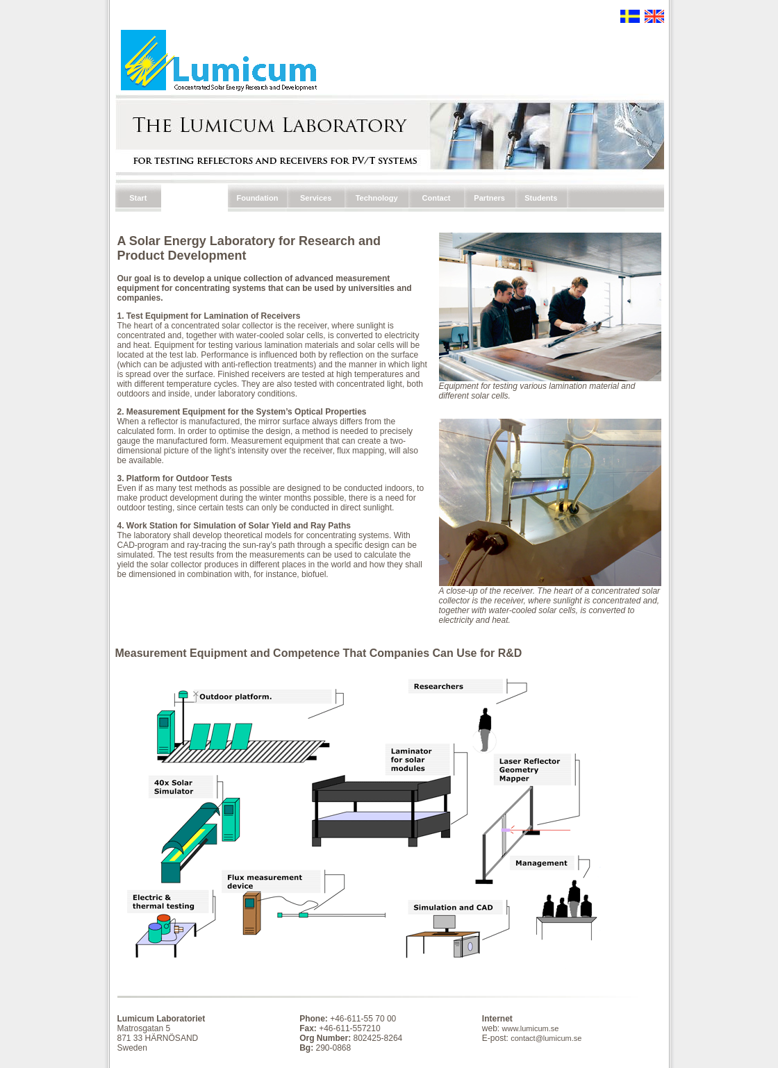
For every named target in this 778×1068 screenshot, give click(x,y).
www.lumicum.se (530, 1028)
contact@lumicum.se (546, 1038)
